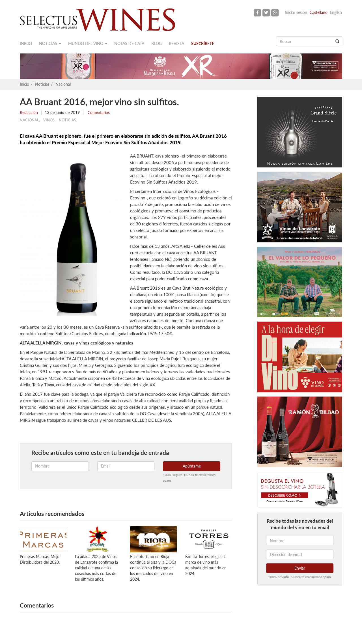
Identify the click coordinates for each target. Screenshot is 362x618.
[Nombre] (299, 540)
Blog (156, 43)
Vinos (49, 120)
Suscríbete (202, 43)
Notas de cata (129, 43)
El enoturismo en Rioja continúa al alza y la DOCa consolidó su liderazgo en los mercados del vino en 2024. (153, 568)
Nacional (63, 84)
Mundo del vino (87, 43)
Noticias (50, 43)
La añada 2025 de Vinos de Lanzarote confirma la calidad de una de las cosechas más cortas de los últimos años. (96, 568)
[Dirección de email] (299, 554)
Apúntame (192, 466)
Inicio (26, 43)
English (336, 12)
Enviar (299, 568)
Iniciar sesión (296, 12)
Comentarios (98, 112)
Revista (176, 43)
